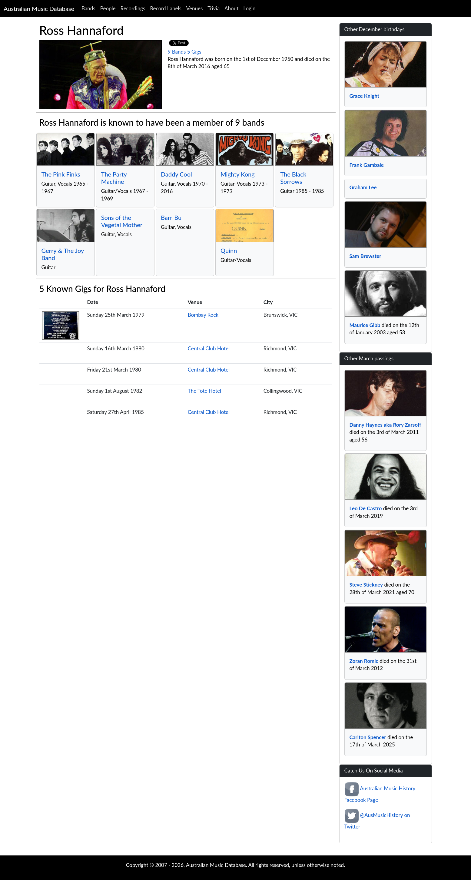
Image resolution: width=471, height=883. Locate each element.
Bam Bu (171, 217)
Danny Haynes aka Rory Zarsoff (385, 425)
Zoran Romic (364, 661)
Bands (88, 8)
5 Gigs (194, 51)
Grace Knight (365, 96)
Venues (194, 8)
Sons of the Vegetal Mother (121, 221)
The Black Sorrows (293, 177)
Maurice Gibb (365, 325)
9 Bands (177, 51)
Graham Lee (363, 187)
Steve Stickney (366, 584)
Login (249, 8)
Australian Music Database (39, 8)
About (231, 8)
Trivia (213, 8)
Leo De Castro (366, 508)
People (108, 8)
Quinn (229, 250)
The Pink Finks (60, 174)
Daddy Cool (176, 174)
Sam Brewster (365, 256)
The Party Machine (114, 177)
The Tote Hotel (204, 391)
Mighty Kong (238, 174)
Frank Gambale (367, 165)
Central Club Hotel (209, 348)
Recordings (133, 8)
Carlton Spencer (368, 737)
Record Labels (165, 8)
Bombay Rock (203, 315)
